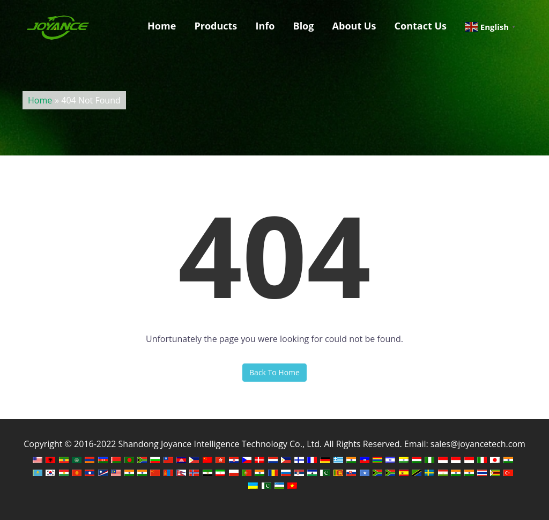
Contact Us (421, 25)
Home (161, 25)
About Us (354, 25)
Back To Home (274, 372)
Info (264, 25)
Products (215, 25)
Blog (303, 25)
